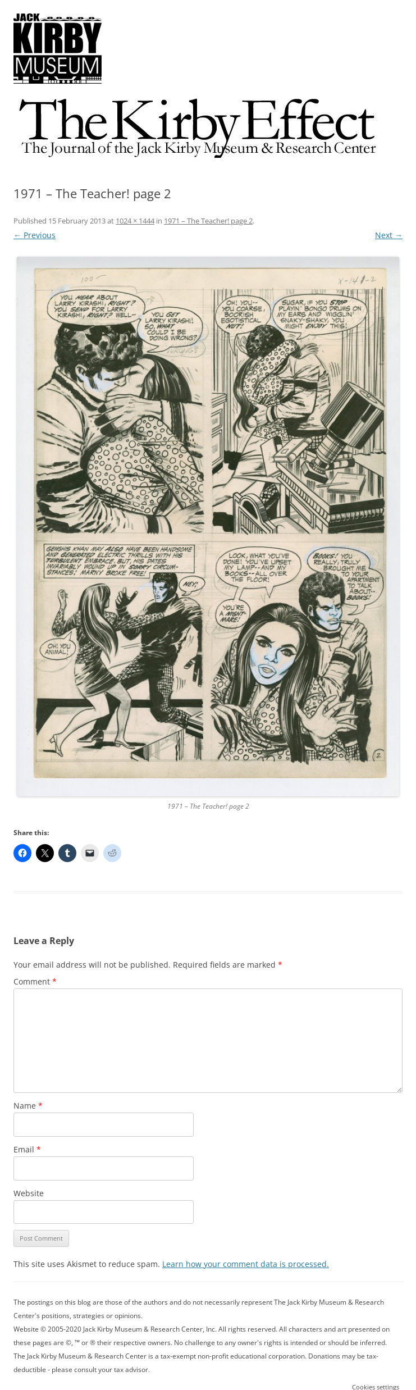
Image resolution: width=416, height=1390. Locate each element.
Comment (35, 981)
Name (28, 1105)
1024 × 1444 (135, 221)
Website (28, 1193)
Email (27, 1149)
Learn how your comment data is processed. (245, 1264)
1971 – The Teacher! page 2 (208, 221)
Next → (389, 235)
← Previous (34, 235)
